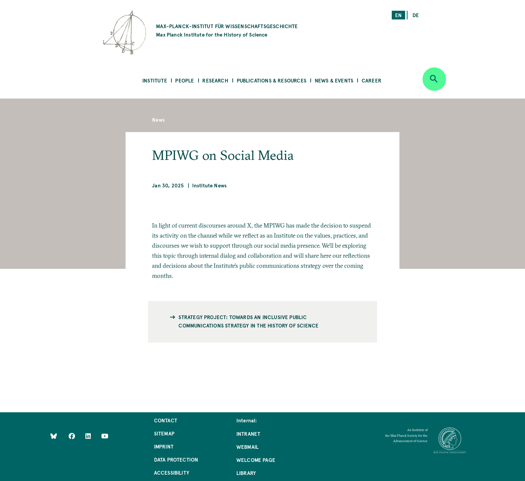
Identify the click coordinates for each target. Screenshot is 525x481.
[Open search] (434, 79)
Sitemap (164, 433)
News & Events (334, 80)
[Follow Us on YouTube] (104, 435)
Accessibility (171, 472)
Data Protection (176, 459)
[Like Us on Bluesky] (54, 435)
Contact (165, 420)
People (184, 80)
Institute (154, 80)
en (398, 14)
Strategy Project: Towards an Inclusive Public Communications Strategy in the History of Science (248, 321)
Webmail (247, 446)
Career (371, 80)
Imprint (163, 446)
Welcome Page (255, 459)
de (415, 14)
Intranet (248, 433)
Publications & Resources (271, 80)
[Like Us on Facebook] (72, 435)
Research (215, 80)
